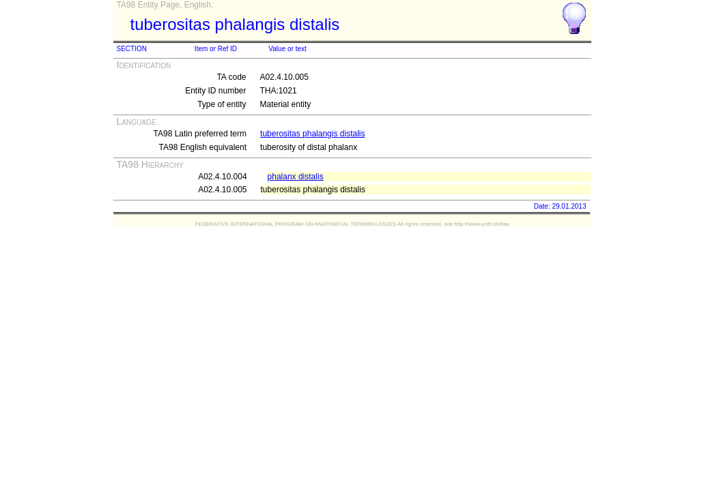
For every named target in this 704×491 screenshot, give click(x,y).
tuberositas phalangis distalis (312, 133)
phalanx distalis (296, 176)
